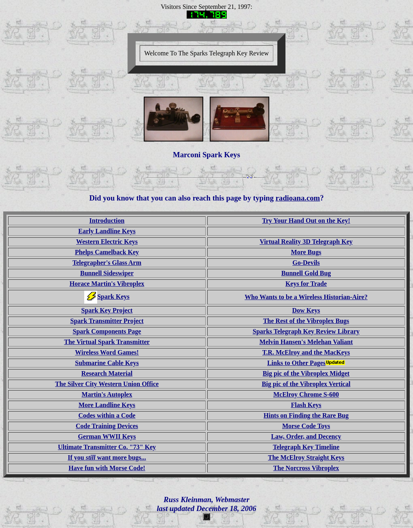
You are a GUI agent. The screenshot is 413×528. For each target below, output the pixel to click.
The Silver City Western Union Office (107, 383)
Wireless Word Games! (106, 352)
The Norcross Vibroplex (306, 468)
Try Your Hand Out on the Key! (306, 220)
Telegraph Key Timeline (306, 447)
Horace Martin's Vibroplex (107, 283)
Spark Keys (113, 296)
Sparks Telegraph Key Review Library (306, 331)
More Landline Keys (107, 404)
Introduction (107, 220)
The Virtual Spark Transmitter (106, 341)
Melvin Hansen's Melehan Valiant (306, 341)
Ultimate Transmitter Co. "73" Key (107, 447)
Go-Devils (306, 262)
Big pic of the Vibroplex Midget (306, 373)
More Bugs (306, 252)
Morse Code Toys (306, 425)
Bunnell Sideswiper (107, 273)
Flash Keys (306, 404)
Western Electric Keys (107, 241)
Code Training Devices (107, 425)
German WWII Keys (107, 436)
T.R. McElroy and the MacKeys (306, 352)
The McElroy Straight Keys (306, 457)
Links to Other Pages (306, 362)
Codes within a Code (107, 415)
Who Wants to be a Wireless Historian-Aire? (306, 297)
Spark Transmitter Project (106, 320)
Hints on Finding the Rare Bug (306, 415)
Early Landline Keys (106, 231)
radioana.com (298, 198)
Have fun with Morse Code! (106, 468)
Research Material (106, 373)
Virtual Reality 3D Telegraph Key (306, 241)
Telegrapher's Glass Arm (106, 262)
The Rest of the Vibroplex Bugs (306, 320)
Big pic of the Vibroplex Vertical (306, 383)
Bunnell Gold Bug (306, 273)
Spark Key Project (107, 310)
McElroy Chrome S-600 (306, 394)
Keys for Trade (306, 283)
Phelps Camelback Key (107, 252)
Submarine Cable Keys (106, 362)
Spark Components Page (107, 331)
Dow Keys (306, 310)
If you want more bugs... (107, 457)
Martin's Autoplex (107, 394)
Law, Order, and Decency (306, 436)
